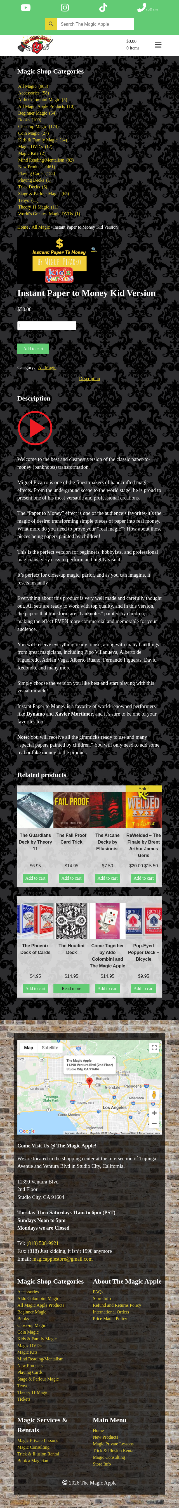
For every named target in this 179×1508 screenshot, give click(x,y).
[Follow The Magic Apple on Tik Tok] (103, 8)
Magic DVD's (29, 1345)
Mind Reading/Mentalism (40, 1359)
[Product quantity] (46, 325)
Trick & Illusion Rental (38, 1454)
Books (23, 1318)
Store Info (102, 1298)
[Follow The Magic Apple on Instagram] (65, 8)
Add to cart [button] (35, 878)
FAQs (98, 1291)
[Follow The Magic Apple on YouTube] (26, 8)
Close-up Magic (31, 1325)
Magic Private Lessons (37, 1440)
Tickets (23, 1399)
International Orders (111, 1312)
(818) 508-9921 (43, 1243)
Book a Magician (32, 1460)
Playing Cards (30, 1372)
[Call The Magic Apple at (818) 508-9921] (147, 8)
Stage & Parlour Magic (38, 1379)
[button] (94, 249)
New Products (30, 1365)
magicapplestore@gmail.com (62, 1259)
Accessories (28, 1291)
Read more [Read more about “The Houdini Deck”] (71, 988)
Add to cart (33, 348)
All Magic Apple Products (40, 1305)
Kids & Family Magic (37, 1338)
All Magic (41, 227)
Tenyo (23, 1385)
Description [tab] (89, 378)
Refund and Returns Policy (117, 1305)
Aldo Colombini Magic (38, 1298)
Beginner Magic (31, 1312)
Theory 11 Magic (32, 1392)
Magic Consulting (33, 1447)
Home (22, 227)
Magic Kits (27, 1352)
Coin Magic (28, 1332)
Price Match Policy (110, 1318)
